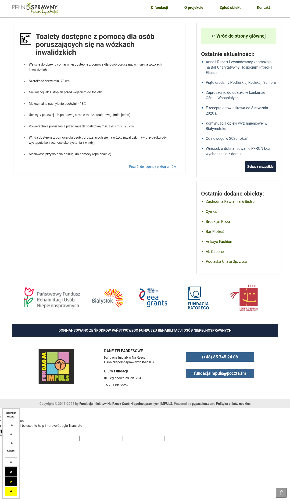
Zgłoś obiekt (230, 7)
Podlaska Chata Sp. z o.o (226, 261)
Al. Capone (215, 251)
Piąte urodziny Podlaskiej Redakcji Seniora (241, 82)
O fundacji (159, 7)
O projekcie (193, 7)
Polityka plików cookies (233, 404)
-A (11, 443)
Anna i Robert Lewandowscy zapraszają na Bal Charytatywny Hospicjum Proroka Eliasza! (239, 67)
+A (11, 425)
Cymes (211, 211)
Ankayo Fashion (219, 241)
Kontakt (263, 7)
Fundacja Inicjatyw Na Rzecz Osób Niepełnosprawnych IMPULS (125, 404)
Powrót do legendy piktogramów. (152, 166)
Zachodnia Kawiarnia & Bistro (230, 201)
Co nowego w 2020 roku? (227, 138)
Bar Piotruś (215, 231)
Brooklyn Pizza (218, 221)
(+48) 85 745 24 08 (220, 356)
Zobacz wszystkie (260, 166)
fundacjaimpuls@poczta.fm (220, 373)
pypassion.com (203, 404)
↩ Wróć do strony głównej (238, 36)
